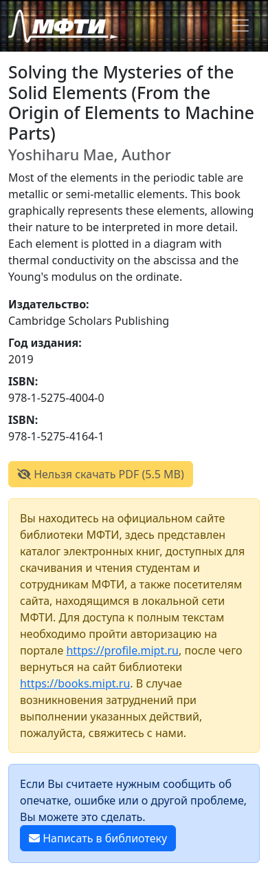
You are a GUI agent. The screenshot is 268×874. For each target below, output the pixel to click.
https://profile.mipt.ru (122, 650)
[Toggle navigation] (240, 25)
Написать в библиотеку (98, 838)
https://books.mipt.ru (75, 683)
